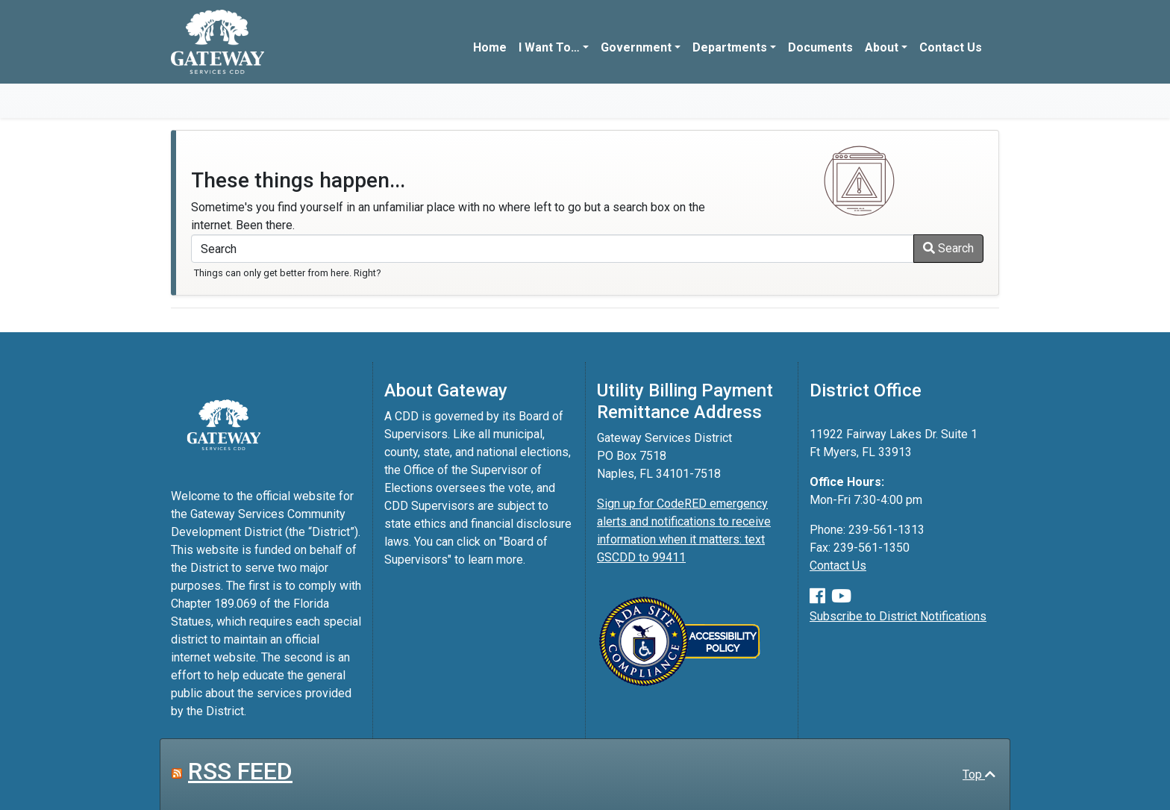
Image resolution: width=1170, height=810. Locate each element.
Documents (820, 47)
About (881, 47)
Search (948, 248)
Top (979, 774)
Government (636, 47)
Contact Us (950, 47)
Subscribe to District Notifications (898, 616)
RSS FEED (240, 771)
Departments (729, 47)
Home (490, 47)
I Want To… (549, 47)
